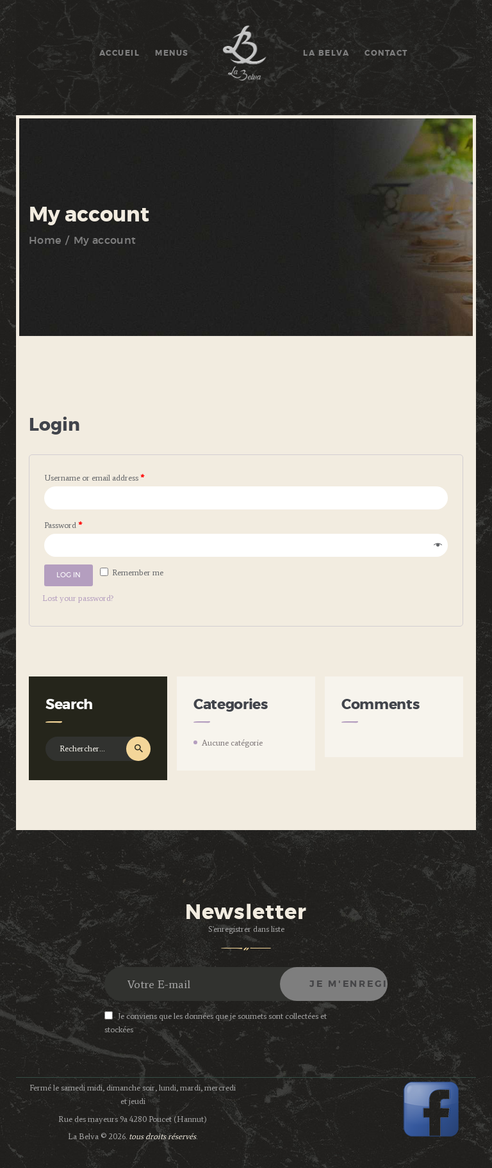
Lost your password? (78, 598)
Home (45, 241)
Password (63, 525)
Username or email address (94, 478)
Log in (68, 575)
